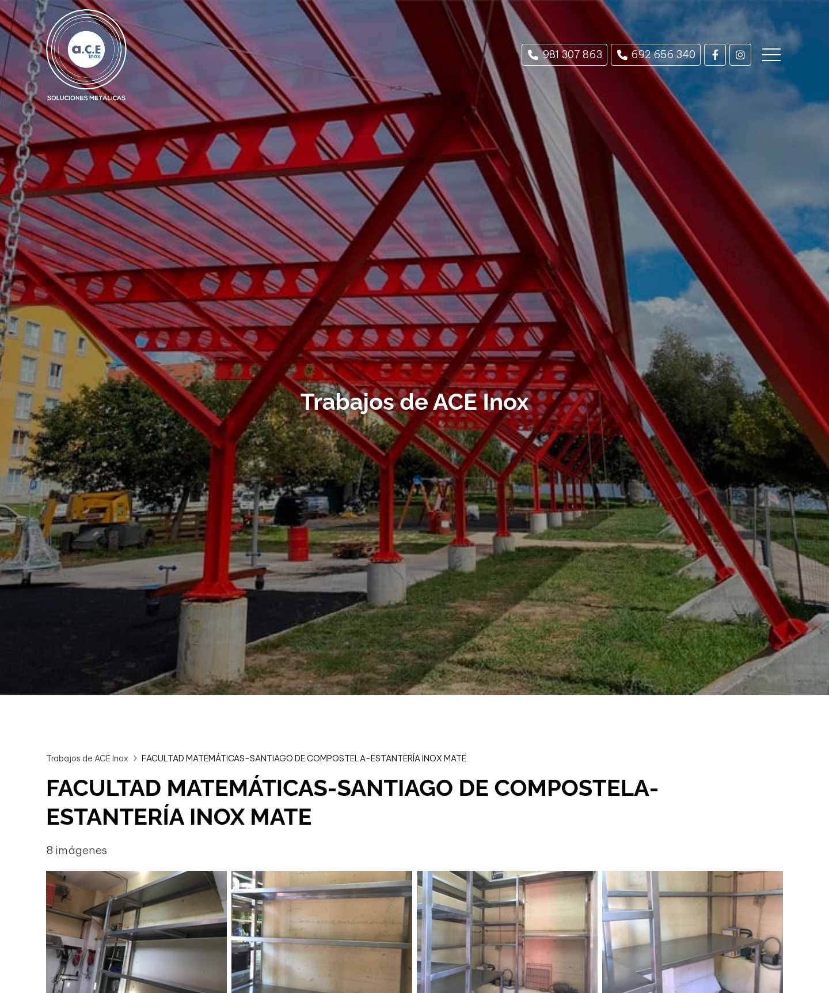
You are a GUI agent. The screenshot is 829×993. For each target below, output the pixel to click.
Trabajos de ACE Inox (87, 758)
